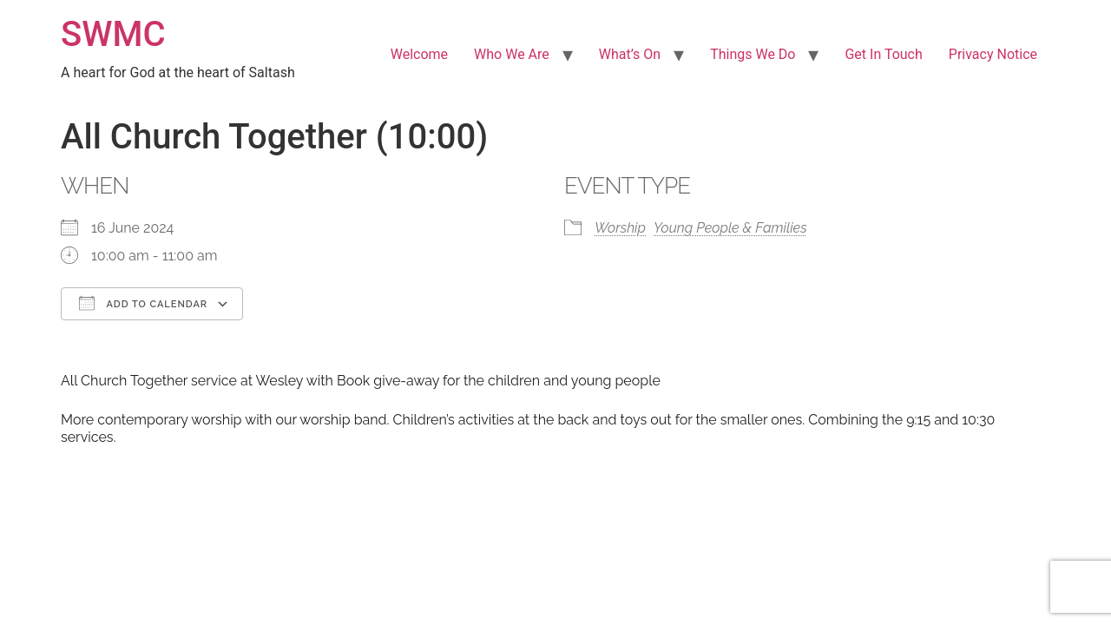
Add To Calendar (143, 303)
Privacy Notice (993, 54)
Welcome (419, 54)
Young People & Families (730, 228)
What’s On (630, 54)
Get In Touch (883, 54)
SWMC (113, 34)
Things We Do (752, 54)
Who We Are (511, 54)
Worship (620, 228)
